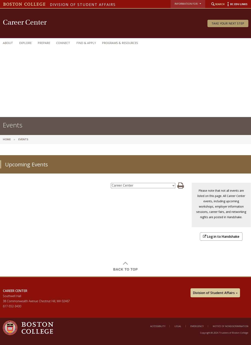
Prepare (44, 43)
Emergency (197, 326)
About (8, 43)
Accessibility (158, 326)
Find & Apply (86, 43)
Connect (63, 43)
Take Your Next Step (228, 23)
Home (7, 139)
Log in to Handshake (221, 236)
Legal (177, 326)
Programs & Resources (120, 43)
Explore (25, 43)
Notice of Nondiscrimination (230, 326)
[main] (125, 213)
